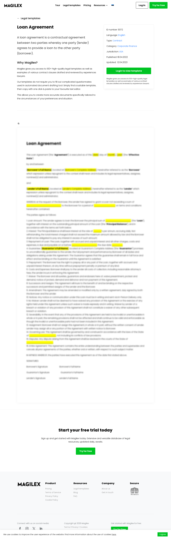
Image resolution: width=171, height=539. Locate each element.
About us (106, 488)
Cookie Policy (51, 500)
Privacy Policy (51, 496)
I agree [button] (162, 534)
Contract (117, 40)
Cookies (84, 527)
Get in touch (107, 492)
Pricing (87, 5)
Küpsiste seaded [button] (148, 534)
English (121, 35)
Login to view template (129, 70)
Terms (67, 527)
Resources (99, 5)
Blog (75, 492)
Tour (57, 5)
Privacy (74, 527)
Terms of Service (53, 492)
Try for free (158, 5)
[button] (18, 123)
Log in (142, 5)
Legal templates (72, 5)
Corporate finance (127, 46)
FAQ (75, 496)
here (114, 534)
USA (121, 51)
